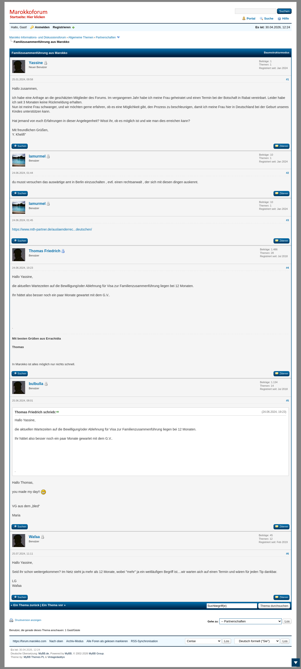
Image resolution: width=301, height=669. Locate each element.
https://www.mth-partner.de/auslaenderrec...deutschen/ (52, 229)
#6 (287, 553)
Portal (251, 18)
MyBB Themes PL (34, 657)
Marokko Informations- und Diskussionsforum (37, 37)
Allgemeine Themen (80, 37)
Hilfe (285, 18)
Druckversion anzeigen (28, 620)
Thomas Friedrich (44, 251)
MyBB (68, 653)
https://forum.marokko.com (29, 641)
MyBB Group (96, 653)
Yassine (36, 63)
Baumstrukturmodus (276, 52)
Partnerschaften (106, 37)
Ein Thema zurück (26, 605)
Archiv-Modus (74, 641)
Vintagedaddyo (56, 657)
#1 (287, 79)
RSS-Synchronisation (144, 641)
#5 (287, 400)
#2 (287, 172)
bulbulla (36, 384)
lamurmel (37, 156)
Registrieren (62, 27)
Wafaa (34, 537)
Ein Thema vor (52, 605)
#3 (287, 220)
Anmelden (42, 27)
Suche (268, 18)
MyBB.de (44, 653)
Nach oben (56, 641)
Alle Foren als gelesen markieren (107, 641)
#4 (287, 267)
